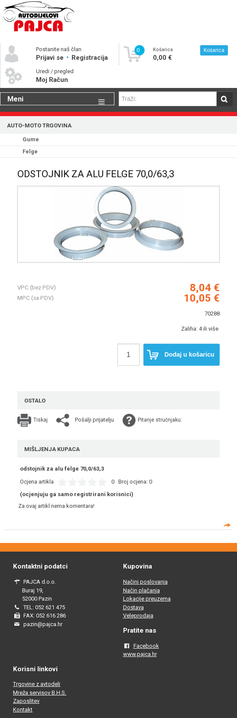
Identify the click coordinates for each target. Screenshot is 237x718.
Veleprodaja (138, 615)
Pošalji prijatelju (94, 419)
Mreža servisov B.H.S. (39, 692)
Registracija (89, 58)
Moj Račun (52, 80)
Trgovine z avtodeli (36, 684)
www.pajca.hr (140, 654)
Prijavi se (50, 58)
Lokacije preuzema (147, 598)
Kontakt (22, 709)
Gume (31, 139)
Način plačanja (141, 590)
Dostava (133, 607)
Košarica (214, 50)
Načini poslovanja (145, 581)
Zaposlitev (26, 701)
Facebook (146, 646)
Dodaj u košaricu (180, 355)
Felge (30, 151)
